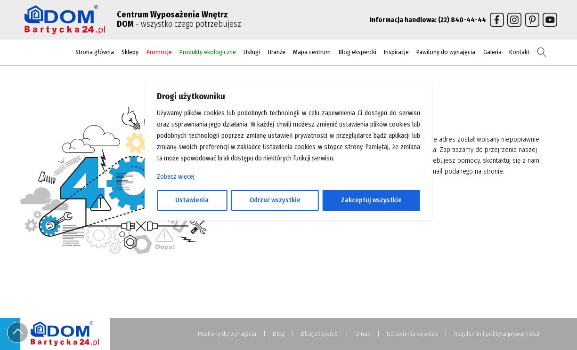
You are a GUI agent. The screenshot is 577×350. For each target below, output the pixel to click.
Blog (278, 334)
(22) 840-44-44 (462, 20)
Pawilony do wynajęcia (445, 52)
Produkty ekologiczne (207, 52)
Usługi (252, 52)
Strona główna (94, 52)
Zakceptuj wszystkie (371, 200)
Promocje (159, 52)
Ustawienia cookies (412, 334)
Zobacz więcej (176, 177)
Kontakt (519, 52)
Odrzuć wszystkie (275, 200)
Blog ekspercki (357, 52)
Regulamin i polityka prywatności (496, 334)
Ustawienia (192, 200)
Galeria (492, 52)
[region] (288, 175)
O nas (362, 334)
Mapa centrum (312, 52)
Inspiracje (396, 52)
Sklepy (130, 52)
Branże (276, 52)
